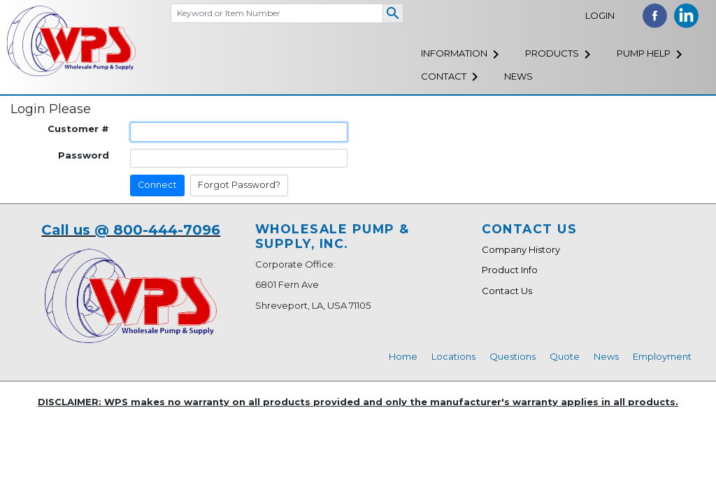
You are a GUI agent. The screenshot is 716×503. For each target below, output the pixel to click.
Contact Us (507, 290)
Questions (512, 356)
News (518, 76)
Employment (662, 356)
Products (552, 53)
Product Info (510, 269)
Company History (521, 249)
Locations (453, 356)
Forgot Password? (239, 185)
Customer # (78, 128)
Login (600, 15)
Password (83, 155)
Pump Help (644, 53)
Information (454, 53)
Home (403, 356)
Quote (565, 356)
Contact (443, 76)
